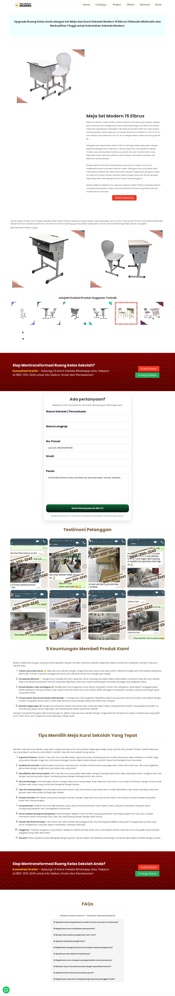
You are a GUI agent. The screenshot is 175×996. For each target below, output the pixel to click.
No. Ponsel (87, 383)
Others (130, 4)
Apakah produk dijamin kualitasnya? (71, 891)
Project (117, 4)
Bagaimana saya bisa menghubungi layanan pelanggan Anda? (84, 916)
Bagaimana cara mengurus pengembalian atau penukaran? (83, 897)
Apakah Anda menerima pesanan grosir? (73, 910)
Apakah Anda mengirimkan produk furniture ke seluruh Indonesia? (86, 859)
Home (86, 4)
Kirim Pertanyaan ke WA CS (87, 445)
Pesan (87, 423)
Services (145, 4)
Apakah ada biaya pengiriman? (69, 878)
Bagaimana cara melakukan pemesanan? (74, 866)
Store (158, 4)
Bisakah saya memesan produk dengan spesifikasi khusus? (82, 904)
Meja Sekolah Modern (91, 992)
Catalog (100, 4)
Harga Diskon (147, 312)
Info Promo (148, 306)
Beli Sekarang (126, 134)
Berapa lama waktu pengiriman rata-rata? (74, 872)
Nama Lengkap (87, 368)
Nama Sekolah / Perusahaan (87, 353)
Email (87, 398)
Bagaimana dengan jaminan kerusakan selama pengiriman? (83, 885)
